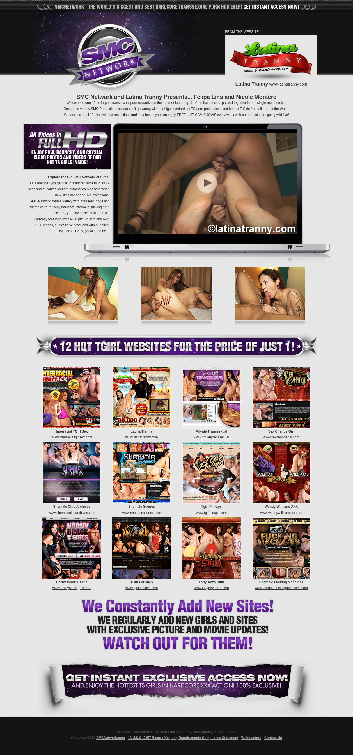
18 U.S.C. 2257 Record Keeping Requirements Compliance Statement (183, 738)
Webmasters (251, 738)
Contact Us (273, 738)
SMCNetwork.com (110, 738)
